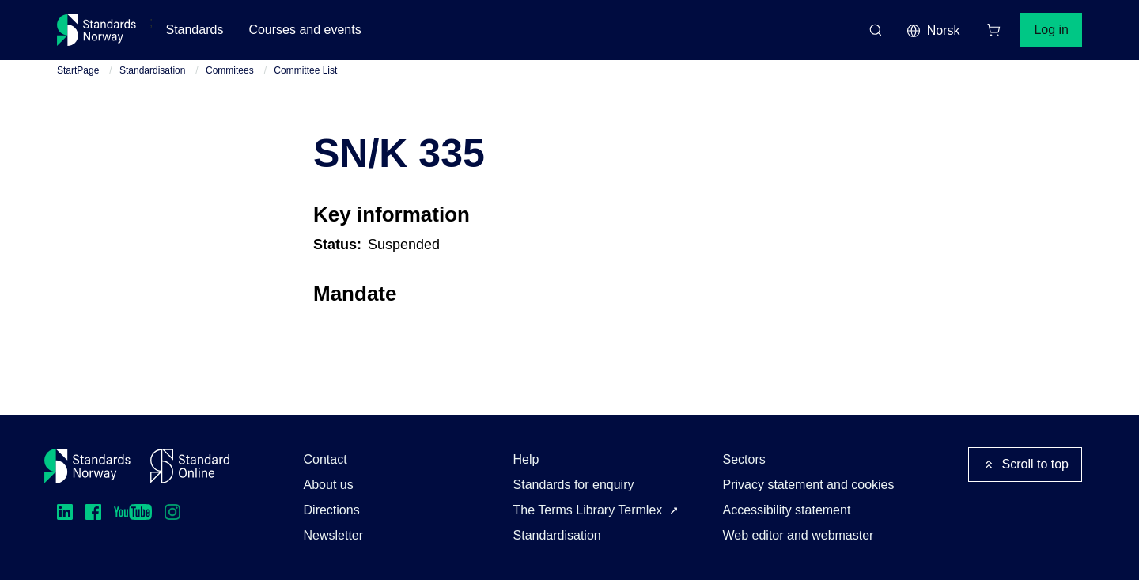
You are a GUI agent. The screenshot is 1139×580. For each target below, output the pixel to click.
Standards (194, 29)
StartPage (78, 70)
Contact (325, 459)
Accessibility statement (787, 510)
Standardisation (152, 70)
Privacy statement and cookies (809, 484)
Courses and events (304, 29)
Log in (1051, 29)
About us (329, 484)
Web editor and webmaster (798, 535)
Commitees (230, 70)
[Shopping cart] (993, 30)
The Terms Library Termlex (588, 510)
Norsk (933, 31)
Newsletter (334, 535)
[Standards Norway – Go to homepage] (96, 30)
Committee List (305, 70)
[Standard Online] (189, 466)
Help (526, 459)
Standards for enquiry (573, 484)
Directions (332, 510)
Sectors (744, 459)
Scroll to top (1025, 464)
